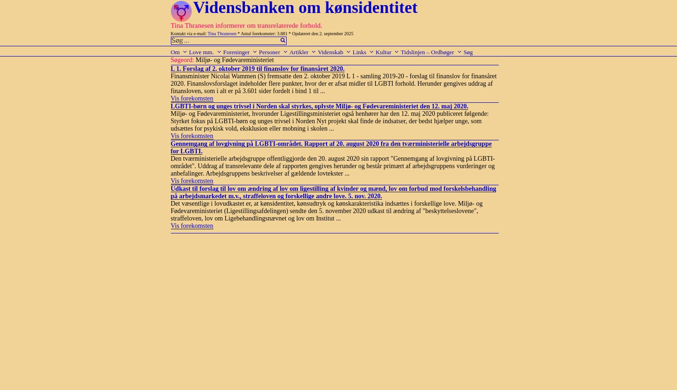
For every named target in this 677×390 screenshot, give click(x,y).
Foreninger (240, 52)
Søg (468, 52)
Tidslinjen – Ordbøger (431, 52)
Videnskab (334, 52)
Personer (273, 52)
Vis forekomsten (192, 98)
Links (363, 52)
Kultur (387, 52)
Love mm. (205, 52)
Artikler (302, 52)
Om (179, 52)
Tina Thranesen (222, 33)
